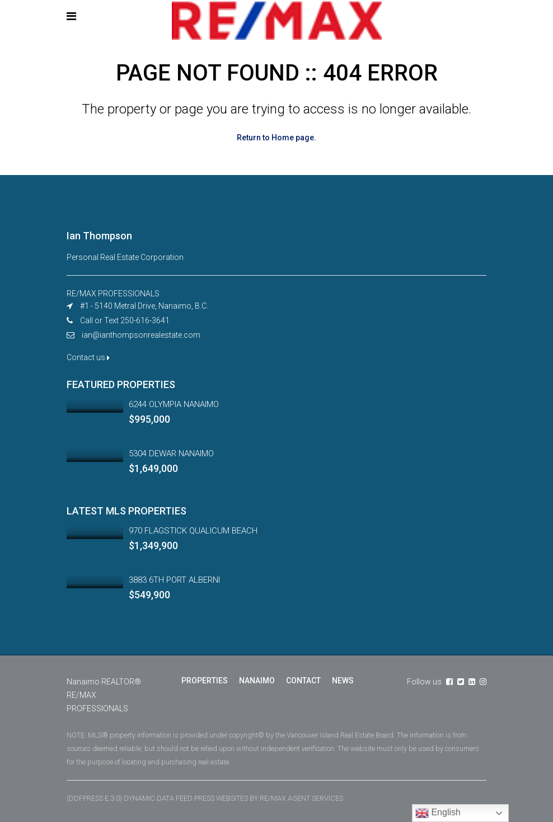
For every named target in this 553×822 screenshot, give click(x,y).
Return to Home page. (276, 137)
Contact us (88, 357)
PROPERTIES (204, 680)
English (438, 813)
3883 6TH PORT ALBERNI (174, 580)
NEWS (343, 680)
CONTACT (303, 680)
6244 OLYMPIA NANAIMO (174, 404)
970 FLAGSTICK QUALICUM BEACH (193, 531)
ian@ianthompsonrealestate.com (141, 334)
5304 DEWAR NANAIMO (171, 453)
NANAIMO (257, 680)
